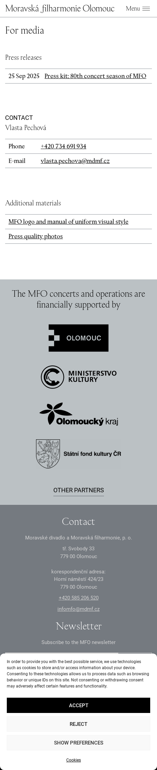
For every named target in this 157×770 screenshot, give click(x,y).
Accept (78, 705)
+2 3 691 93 (63, 146)
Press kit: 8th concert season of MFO (95, 76)
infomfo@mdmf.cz (78, 609)
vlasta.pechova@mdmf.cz (75, 161)
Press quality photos (35, 236)
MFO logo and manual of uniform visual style (68, 221)
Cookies (73, 760)
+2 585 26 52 (79, 598)
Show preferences (78, 743)
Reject (78, 724)
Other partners (78, 490)
